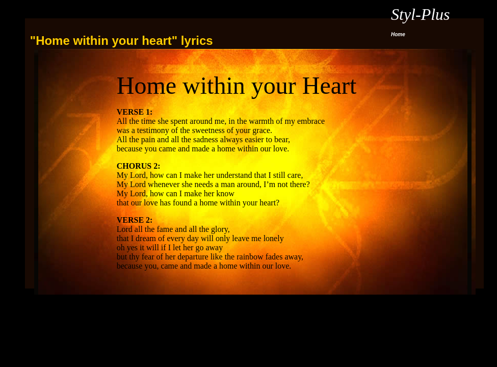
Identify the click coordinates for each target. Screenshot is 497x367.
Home (398, 34)
